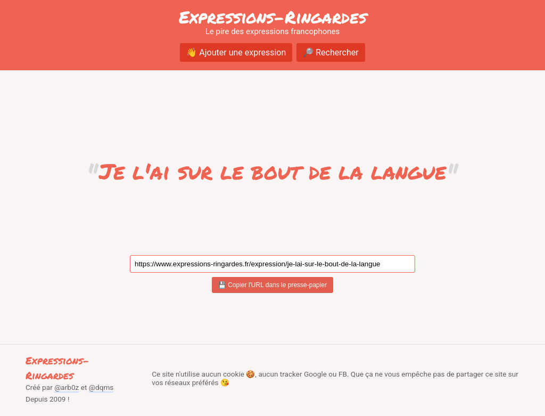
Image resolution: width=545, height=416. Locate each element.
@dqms (101, 387)
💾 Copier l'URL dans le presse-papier (272, 285)
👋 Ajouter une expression (236, 52)
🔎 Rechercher (330, 52)
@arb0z (66, 387)
